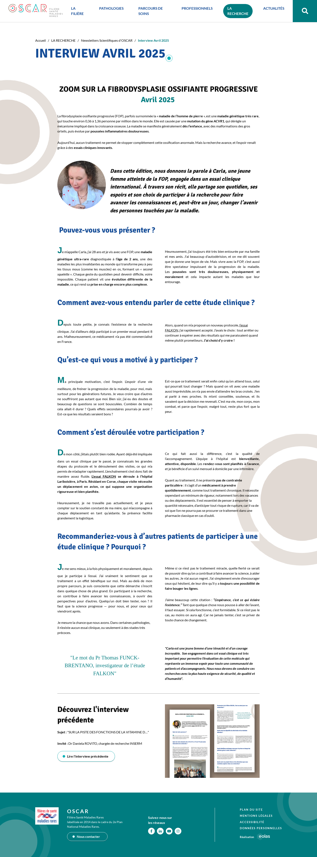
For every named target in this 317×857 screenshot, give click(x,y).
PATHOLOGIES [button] (111, 8)
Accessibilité (252, 822)
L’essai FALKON (104, 476)
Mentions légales (256, 815)
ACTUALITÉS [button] (273, 8)
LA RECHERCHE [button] (238, 11)
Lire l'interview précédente (87, 756)
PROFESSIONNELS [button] (197, 8)
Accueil (40, 40)
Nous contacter (88, 836)
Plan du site (251, 809)
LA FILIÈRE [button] (77, 11)
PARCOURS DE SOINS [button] (150, 11)
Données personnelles (261, 828)
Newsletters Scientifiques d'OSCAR (106, 40)
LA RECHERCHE (63, 40)
